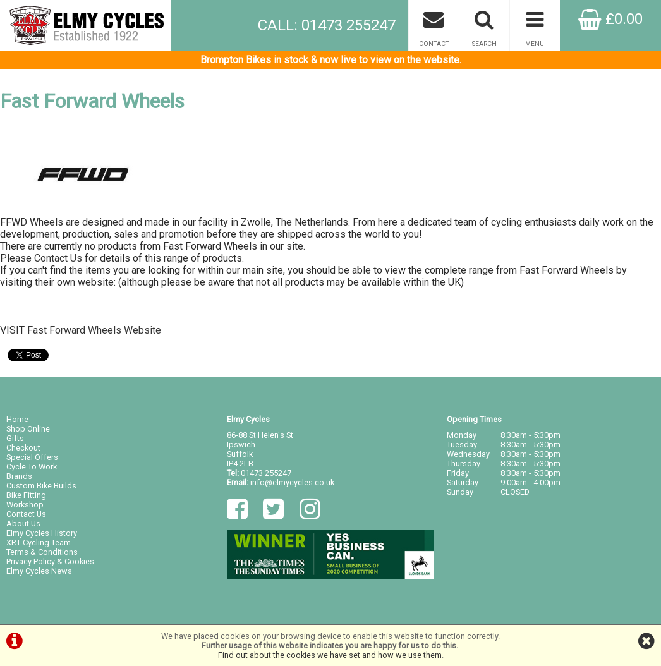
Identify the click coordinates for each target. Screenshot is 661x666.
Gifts (15, 438)
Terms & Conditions (42, 552)
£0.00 (610, 19)
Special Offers (32, 457)
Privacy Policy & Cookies (50, 561)
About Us (23, 523)
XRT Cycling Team (38, 542)
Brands (19, 476)
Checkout (23, 447)
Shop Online (28, 428)
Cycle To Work (31, 466)
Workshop (25, 504)
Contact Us (58, 258)
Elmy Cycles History (41, 533)
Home (17, 419)
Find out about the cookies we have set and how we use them (330, 655)
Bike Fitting (26, 495)
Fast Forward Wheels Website (94, 330)
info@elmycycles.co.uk (292, 482)
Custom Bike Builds (41, 485)
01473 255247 (266, 473)
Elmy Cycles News (39, 571)
